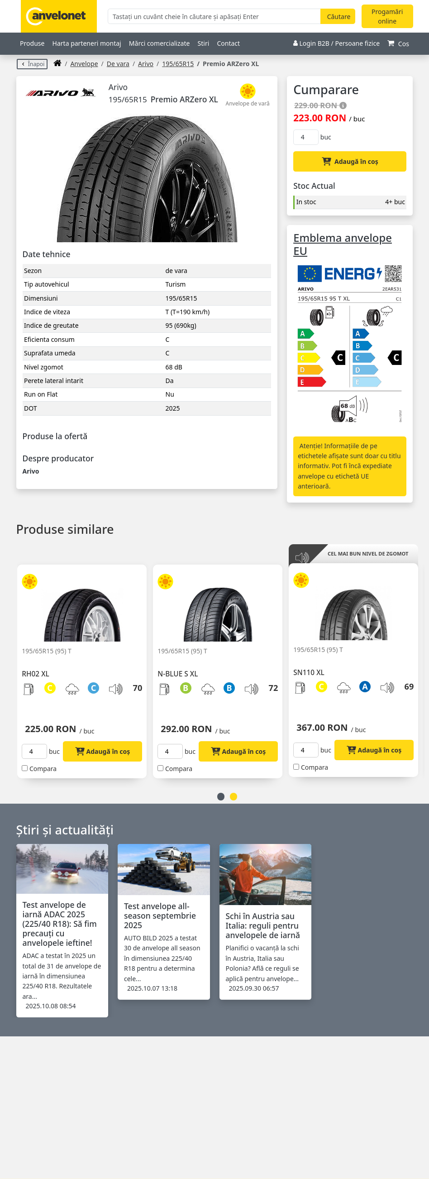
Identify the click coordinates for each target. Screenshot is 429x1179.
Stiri (204, 43)
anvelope (84, 63)
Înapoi (32, 64)
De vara (118, 63)
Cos (398, 43)
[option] (85, 666)
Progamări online (387, 16)
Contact (228, 43)
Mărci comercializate (159, 43)
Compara (43, 768)
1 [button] (221, 796)
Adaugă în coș (350, 161)
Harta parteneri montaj (86, 43)
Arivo (145, 63)
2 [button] (234, 796)
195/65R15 (178, 63)
